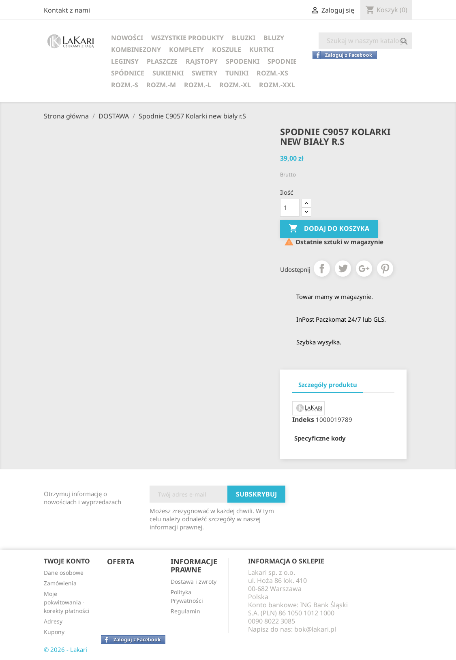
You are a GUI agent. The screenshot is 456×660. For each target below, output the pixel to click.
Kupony (54, 632)
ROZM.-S (124, 84)
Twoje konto (67, 561)
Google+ (364, 268)
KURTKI (261, 49)
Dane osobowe (63, 572)
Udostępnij (322, 268)
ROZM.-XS (272, 73)
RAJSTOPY (202, 61)
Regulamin (185, 611)
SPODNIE (282, 61)
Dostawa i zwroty (193, 581)
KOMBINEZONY (136, 49)
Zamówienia (60, 583)
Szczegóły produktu (327, 385)
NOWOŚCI (127, 37)
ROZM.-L (197, 84)
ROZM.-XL (235, 84)
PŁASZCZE (162, 61)
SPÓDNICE (127, 73)
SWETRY (204, 73)
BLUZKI (243, 37)
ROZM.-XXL (277, 84)
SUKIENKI (168, 73)
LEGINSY (125, 61)
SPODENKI (242, 61)
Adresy (53, 621)
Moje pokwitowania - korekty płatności (67, 602)
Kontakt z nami (67, 10)
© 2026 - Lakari (65, 649)
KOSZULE (226, 49)
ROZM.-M (161, 84)
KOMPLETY (186, 49)
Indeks (303, 419)
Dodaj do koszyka (329, 229)
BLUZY (273, 37)
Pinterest (385, 268)
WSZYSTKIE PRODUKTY (187, 37)
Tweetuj (343, 268)
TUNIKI (236, 73)
